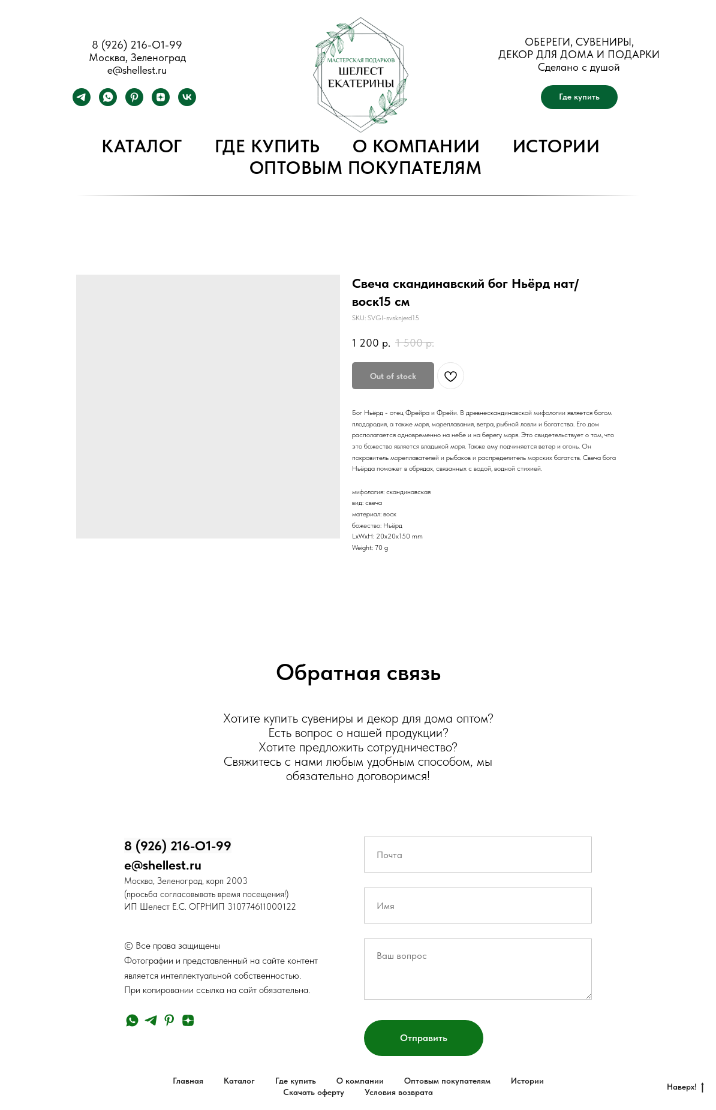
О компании (416, 146)
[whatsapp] (108, 103)
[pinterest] (134, 103)
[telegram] (82, 103)
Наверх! (685, 1087)
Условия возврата (399, 1092)
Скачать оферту (313, 1092)
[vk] (187, 103)
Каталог (141, 146)
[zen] (161, 103)
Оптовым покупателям (365, 167)
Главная (188, 1080)
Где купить (267, 146)
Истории (556, 146)
